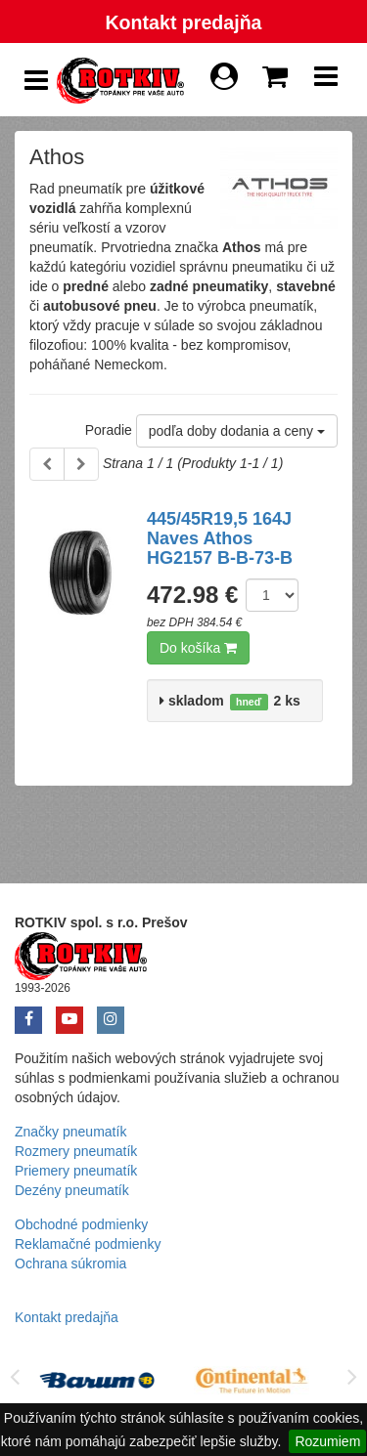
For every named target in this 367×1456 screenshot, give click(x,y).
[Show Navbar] (326, 81)
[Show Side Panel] (36, 80)
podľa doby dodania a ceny (237, 431)
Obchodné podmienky (81, 1224)
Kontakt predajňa (183, 22)
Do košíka (198, 648)
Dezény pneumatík (72, 1190)
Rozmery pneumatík (76, 1151)
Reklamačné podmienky (88, 1244)
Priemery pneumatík (76, 1170)
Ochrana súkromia (70, 1263)
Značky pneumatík (70, 1131)
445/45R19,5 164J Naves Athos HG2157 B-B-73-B (220, 538)
